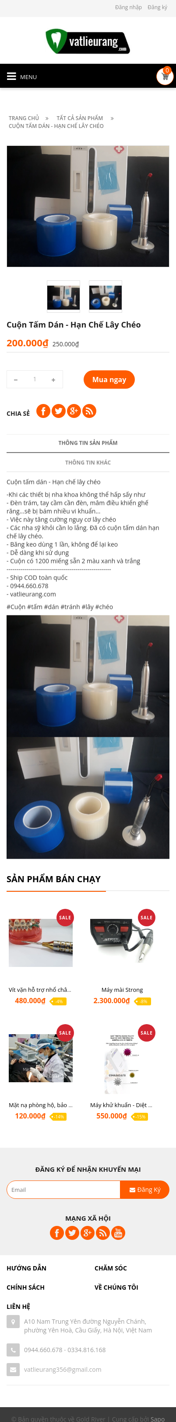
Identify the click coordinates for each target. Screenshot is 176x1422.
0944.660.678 (43, 1350)
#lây (88, 816)
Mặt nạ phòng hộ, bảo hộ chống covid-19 (63, 1105)
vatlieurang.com (33, 803)
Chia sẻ (18, 413)
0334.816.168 (86, 1350)
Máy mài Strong (122, 990)
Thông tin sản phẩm (87, 652)
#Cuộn (16, 816)
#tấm (34, 816)
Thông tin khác (88, 672)
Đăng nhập (128, 7)
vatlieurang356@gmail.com (63, 1369)
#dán (51, 816)
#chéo (104, 816)
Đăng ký (157, 7)
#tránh (70, 816)
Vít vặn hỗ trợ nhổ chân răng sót (51, 990)
